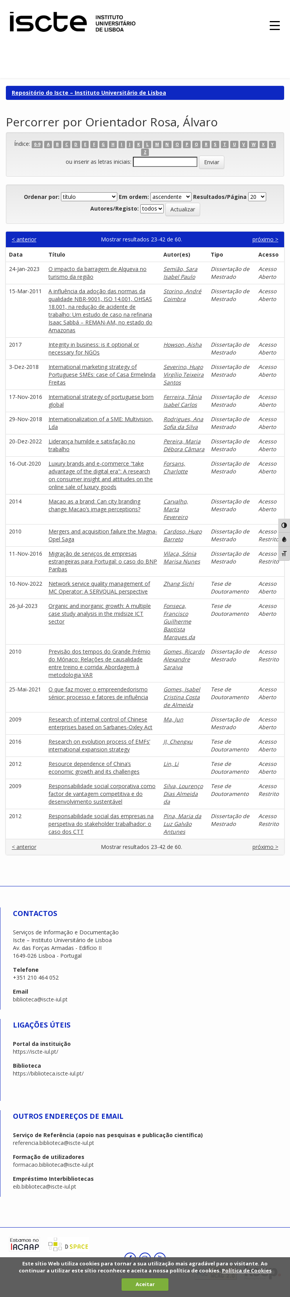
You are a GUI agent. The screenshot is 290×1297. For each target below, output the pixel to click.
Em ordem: (134, 196)
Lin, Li (171, 763)
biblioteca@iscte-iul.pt (40, 999)
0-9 (37, 144)
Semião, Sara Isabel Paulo (180, 272)
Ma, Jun (173, 719)
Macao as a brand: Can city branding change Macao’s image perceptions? (94, 505)
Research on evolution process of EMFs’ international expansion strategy (99, 745)
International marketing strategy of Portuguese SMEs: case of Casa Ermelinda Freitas (102, 374)
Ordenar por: (41, 196)
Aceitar (145, 1284)
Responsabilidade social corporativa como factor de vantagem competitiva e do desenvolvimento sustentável (102, 793)
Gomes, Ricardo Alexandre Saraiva (183, 659)
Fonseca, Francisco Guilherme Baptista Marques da (179, 621)
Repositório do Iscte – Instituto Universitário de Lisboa (89, 92)
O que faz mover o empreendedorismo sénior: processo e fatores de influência (98, 693)
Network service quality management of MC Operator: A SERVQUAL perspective (99, 587)
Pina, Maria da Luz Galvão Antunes (182, 823)
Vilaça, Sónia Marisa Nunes (181, 557)
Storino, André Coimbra (182, 295)
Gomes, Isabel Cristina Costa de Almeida (181, 697)
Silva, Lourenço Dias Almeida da (183, 793)
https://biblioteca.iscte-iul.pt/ (48, 1073)
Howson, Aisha (182, 344)
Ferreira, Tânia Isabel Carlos (182, 400)
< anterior (24, 239)
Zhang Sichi (178, 583)
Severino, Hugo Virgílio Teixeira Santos (183, 374)
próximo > (265, 239)
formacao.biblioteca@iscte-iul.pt (53, 1164)
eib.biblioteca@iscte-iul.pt (44, 1186)
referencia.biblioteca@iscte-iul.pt (53, 1142)
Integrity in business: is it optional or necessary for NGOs (93, 348)
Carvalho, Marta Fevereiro (175, 509)
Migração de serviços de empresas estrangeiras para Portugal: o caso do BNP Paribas (102, 561)
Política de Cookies (247, 1270)
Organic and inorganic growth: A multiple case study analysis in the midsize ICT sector (99, 613)
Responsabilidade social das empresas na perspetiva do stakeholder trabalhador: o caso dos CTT (101, 823)
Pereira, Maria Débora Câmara (183, 445)
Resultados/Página (220, 196)
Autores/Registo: (114, 208)
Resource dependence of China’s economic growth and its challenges (94, 767)
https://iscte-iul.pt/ (35, 1051)
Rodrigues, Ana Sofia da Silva (183, 423)
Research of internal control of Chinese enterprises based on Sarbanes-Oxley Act (100, 723)
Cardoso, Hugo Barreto (182, 535)
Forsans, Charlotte (175, 467)
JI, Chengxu (178, 741)
